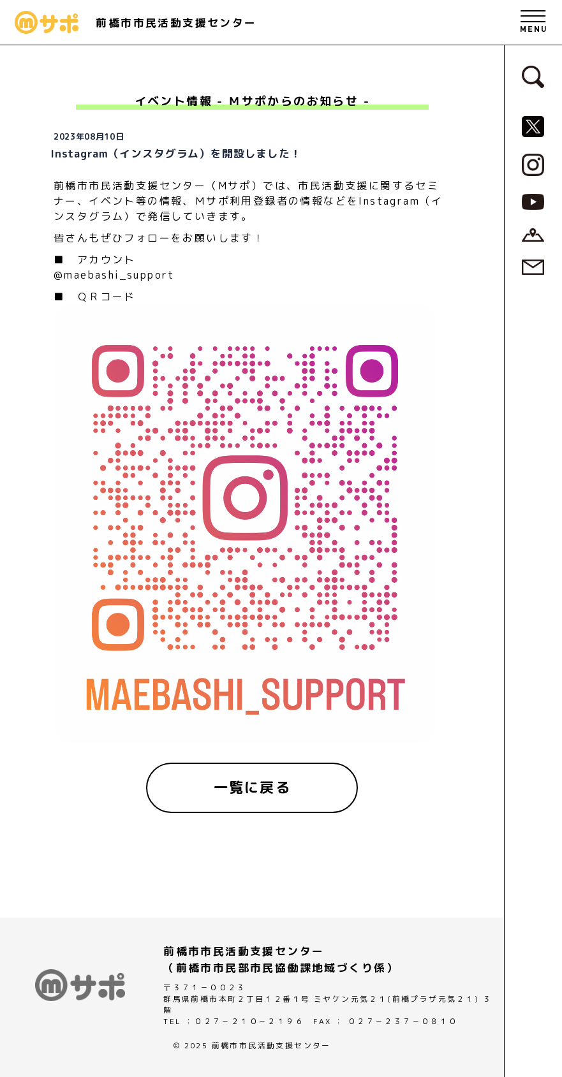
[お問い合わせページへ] (533, 266)
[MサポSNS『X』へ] (533, 126)
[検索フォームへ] (533, 76)
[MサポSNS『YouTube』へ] (533, 201)
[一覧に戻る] (252, 787)
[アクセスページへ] (533, 234)
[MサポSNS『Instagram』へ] (533, 164)
